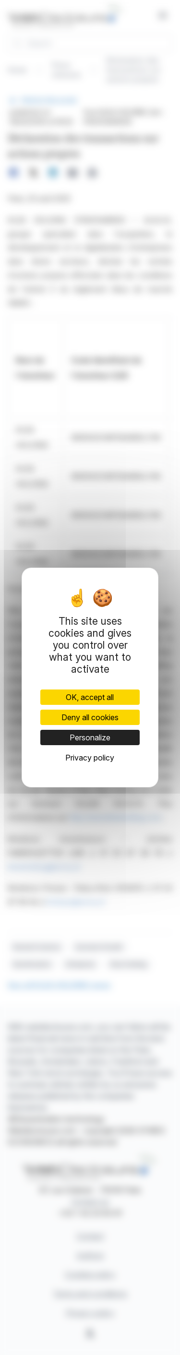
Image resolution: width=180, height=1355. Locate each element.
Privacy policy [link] (89, 757)
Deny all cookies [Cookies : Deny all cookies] (90, 717)
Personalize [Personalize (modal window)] (90, 737)
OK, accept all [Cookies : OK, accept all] (90, 697)
